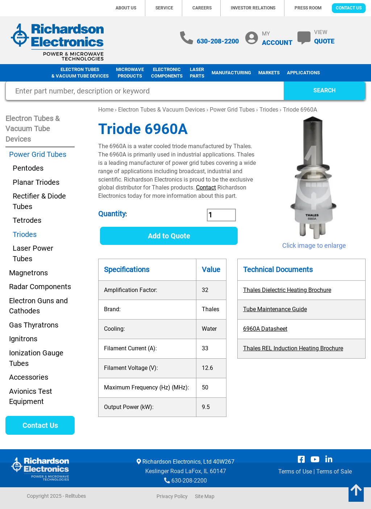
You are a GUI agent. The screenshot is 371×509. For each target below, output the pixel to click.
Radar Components (40, 286)
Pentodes (28, 168)
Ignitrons (23, 338)
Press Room (308, 8)
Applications (303, 72)
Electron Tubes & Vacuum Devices (161, 109)
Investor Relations (253, 8)
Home (105, 109)
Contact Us (349, 8)
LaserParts (197, 73)
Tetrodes (27, 220)
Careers (202, 8)
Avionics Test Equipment (30, 396)
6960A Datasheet (265, 328)
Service (164, 8)
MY (277, 38)
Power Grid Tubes (232, 109)
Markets (269, 72)
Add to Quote (169, 235)
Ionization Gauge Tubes (36, 358)
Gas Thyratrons (33, 325)
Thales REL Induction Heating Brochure (293, 348)
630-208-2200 (218, 41)
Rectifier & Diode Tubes (39, 201)
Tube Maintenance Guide (275, 309)
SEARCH (324, 90)
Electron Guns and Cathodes (38, 306)
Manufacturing (231, 72)
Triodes (268, 109)
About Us (126, 8)
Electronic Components (167, 73)
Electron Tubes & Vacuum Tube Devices (80, 73)
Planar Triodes (36, 182)
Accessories (28, 377)
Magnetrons (28, 272)
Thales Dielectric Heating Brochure (287, 290)
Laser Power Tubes (33, 253)
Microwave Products (130, 73)
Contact (206, 187)
